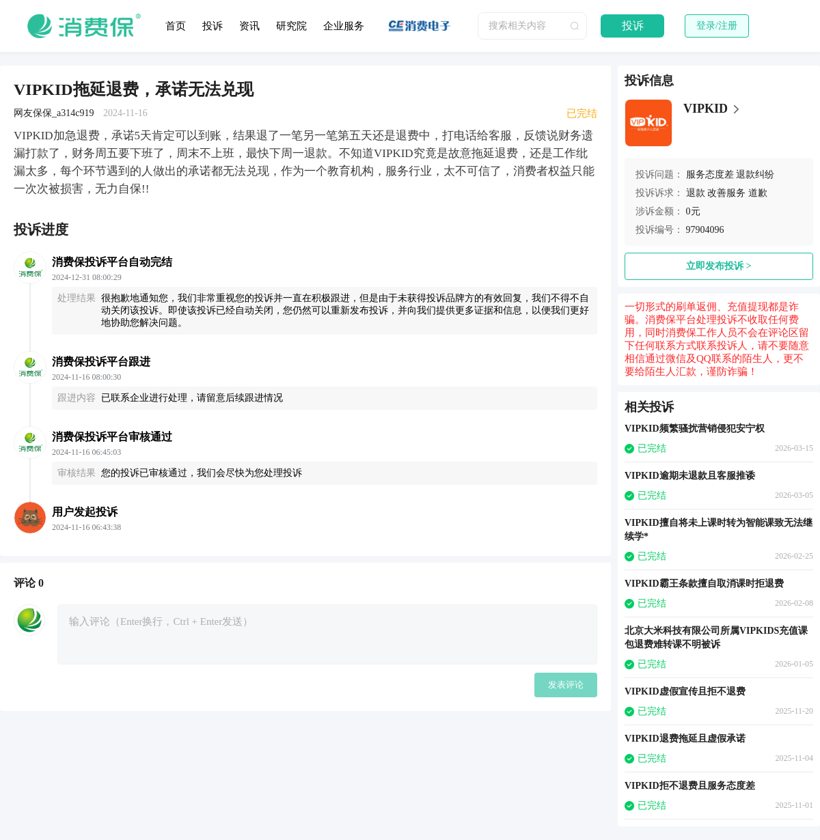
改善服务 (726, 193)
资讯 (249, 25)
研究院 (291, 25)
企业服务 (343, 25)
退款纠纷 (755, 174)
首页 (175, 25)
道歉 (757, 193)
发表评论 (566, 685)
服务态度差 (710, 174)
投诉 (212, 25)
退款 (695, 193)
